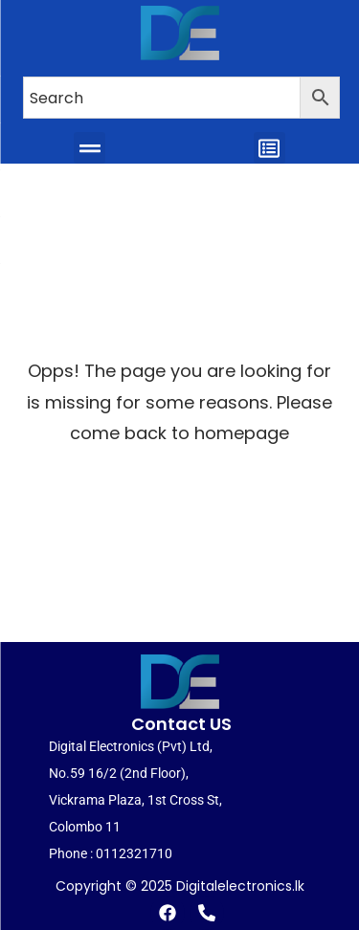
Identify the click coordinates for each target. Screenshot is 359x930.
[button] (89, 147)
